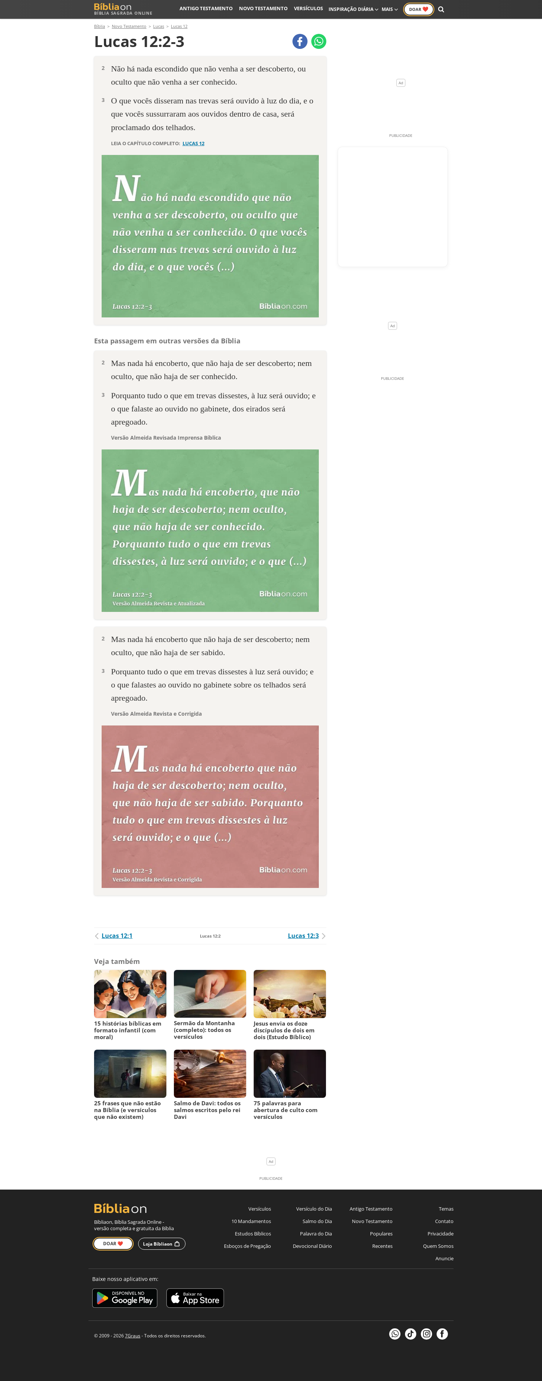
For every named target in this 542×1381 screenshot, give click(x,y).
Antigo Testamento (214, 9)
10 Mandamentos (251, 1221)
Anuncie (444, 1258)
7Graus (132, 1335)
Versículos (309, 9)
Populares (381, 1233)
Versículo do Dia (314, 1208)
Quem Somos (438, 1246)
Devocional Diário (312, 1246)
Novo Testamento (267, 9)
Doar (418, 9)
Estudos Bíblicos (253, 1233)
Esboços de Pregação (247, 1246)
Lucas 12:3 (307, 936)
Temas (446, 1208)
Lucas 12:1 (113, 936)
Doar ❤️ (113, 1243)
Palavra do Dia (316, 1233)
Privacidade (441, 1233)
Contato (444, 1221)
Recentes (382, 1246)
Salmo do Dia (317, 1221)
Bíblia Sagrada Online (123, 9)
